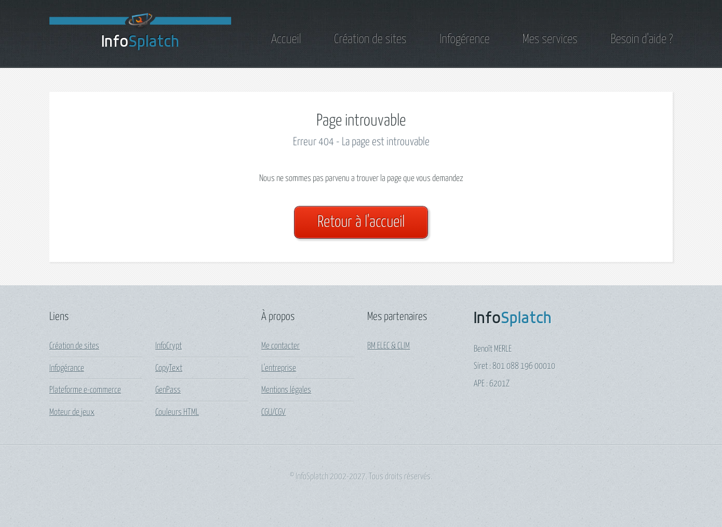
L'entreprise (278, 368)
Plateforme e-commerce (85, 390)
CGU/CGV (273, 412)
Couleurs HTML (177, 412)
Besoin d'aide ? (641, 39)
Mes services (550, 39)
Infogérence (464, 39)
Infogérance (66, 368)
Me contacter (280, 346)
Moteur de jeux (72, 412)
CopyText (168, 368)
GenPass (168, 390)
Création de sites (370, 39)
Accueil (286, 39)
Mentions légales (286, 390)
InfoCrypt (168, 346)
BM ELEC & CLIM (388, 346)
